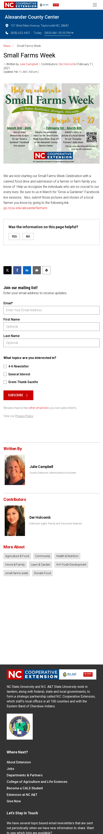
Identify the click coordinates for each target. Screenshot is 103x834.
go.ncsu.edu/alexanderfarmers (25, 208)
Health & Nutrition (67, 556)
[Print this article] (46, 270)
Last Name (11, 336)
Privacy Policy (24, 416)
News (7, 46)
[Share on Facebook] (17, 270)
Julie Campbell (29, 64)
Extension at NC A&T (22, 795)
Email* (8, 303)
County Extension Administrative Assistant (52, 472)
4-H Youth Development (71, 564)
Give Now (14, 801)
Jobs (10, 769)
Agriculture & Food (17, 556)
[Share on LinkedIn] (27, 270)
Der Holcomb (67, 64)
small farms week (16, 573)
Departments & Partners (25, 775)
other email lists (39, 407)
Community (42, 556)
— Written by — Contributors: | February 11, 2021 (48, 66)
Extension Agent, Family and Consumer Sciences (55, 523)
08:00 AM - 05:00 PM (58, 33)
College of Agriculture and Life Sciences (37, 782)
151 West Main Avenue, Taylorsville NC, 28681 (37, 26)
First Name (11, 319)
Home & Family (15, 564)
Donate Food (42, 573)
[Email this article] (37, 270)
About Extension (19, 762)
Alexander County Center (32, 17)
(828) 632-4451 (17, 33)
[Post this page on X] (7, 270)
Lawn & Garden (40, 564)
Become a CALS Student (25, 788)
